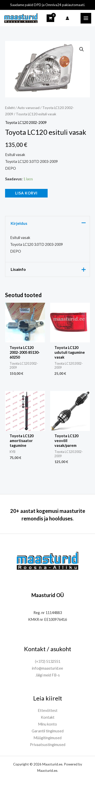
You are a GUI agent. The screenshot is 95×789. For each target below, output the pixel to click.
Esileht (10, 108)
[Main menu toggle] (86, 18)
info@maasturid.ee (47, 668)
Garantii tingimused (48, 731)
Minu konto (47, 724)
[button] (81, 49)
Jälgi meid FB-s (47, 675)
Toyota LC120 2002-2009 (26, 122)
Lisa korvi (26, 193)
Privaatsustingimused (47, 744)
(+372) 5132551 (47, 661)
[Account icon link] (67, 18)
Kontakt (47, 717)
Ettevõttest (48, 710)
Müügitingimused (47, 738)
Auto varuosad (28, 108)
